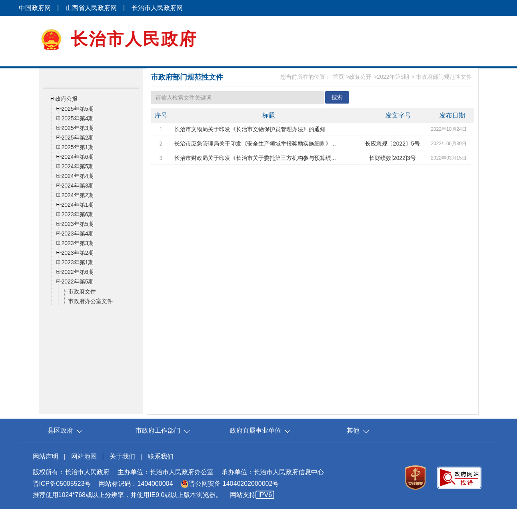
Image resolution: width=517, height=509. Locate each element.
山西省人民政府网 (91, 7)
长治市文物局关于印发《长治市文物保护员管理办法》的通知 (249, 129)
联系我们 (161, 456)
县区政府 (60, 430)
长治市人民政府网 (157, 7)
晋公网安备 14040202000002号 (230, 483)
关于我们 (122, 456)
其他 (353, 430)
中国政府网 (35, 7)
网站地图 (84, 456)
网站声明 (45, 456)
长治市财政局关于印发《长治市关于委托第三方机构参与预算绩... (255, 158)
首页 (338, 77)
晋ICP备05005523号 (62, 483)
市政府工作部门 (158, 430)
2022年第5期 (393, 77)
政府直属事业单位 (255, 430)
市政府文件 (82, 291)
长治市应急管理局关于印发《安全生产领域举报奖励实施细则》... (255, 143)
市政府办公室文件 (90, 301)
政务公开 (360, 77)
